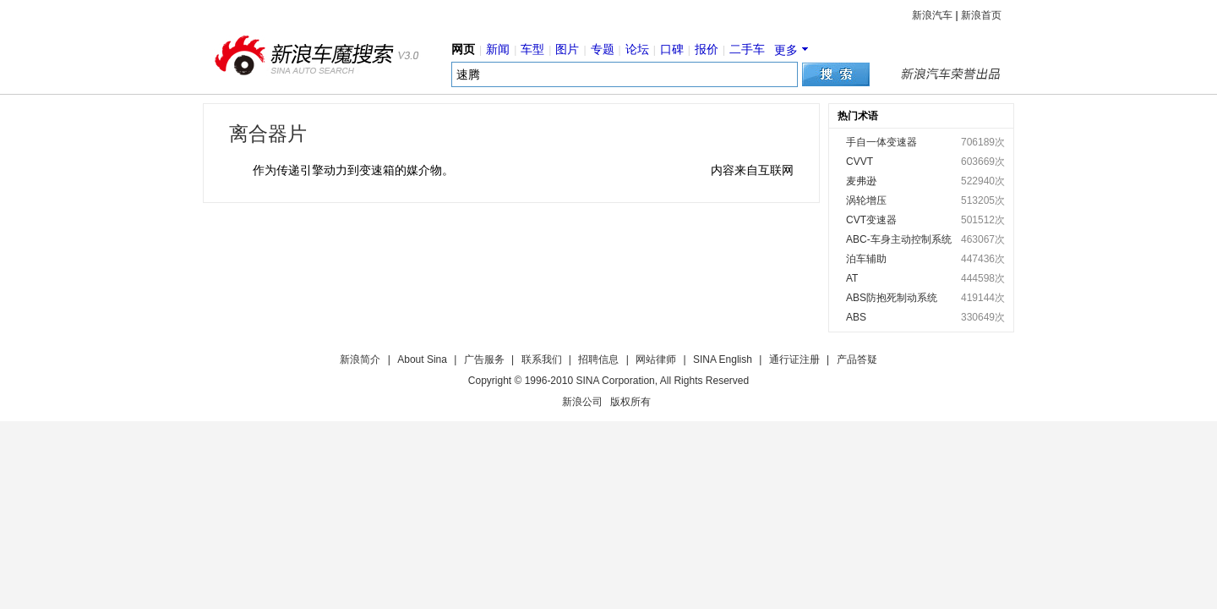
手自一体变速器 (881, 142)
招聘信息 (598, 359)
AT (852, 278)
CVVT (859, 161)
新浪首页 (981, 15)
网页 (463, 49)
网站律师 (656, 359)
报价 (706, 49)
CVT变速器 (871, 220)
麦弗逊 (861, 181)
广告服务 (484, 359)
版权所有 (630, 402)
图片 (567, 49)
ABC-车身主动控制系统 (899, 239)
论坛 (637, 49)
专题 (602, 49)
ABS (856, 317)
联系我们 (541, 359)
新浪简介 (360, 359)
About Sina (422, 359)
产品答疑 (857, 359)
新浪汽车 (932, 15)
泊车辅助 (866, 259)
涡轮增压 (866, 200)
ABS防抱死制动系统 (891, 298)
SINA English (722, 359)
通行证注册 (794, 359)
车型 (532, 49)
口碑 (672, 49)
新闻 (498, 49)
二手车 (747, 49)
